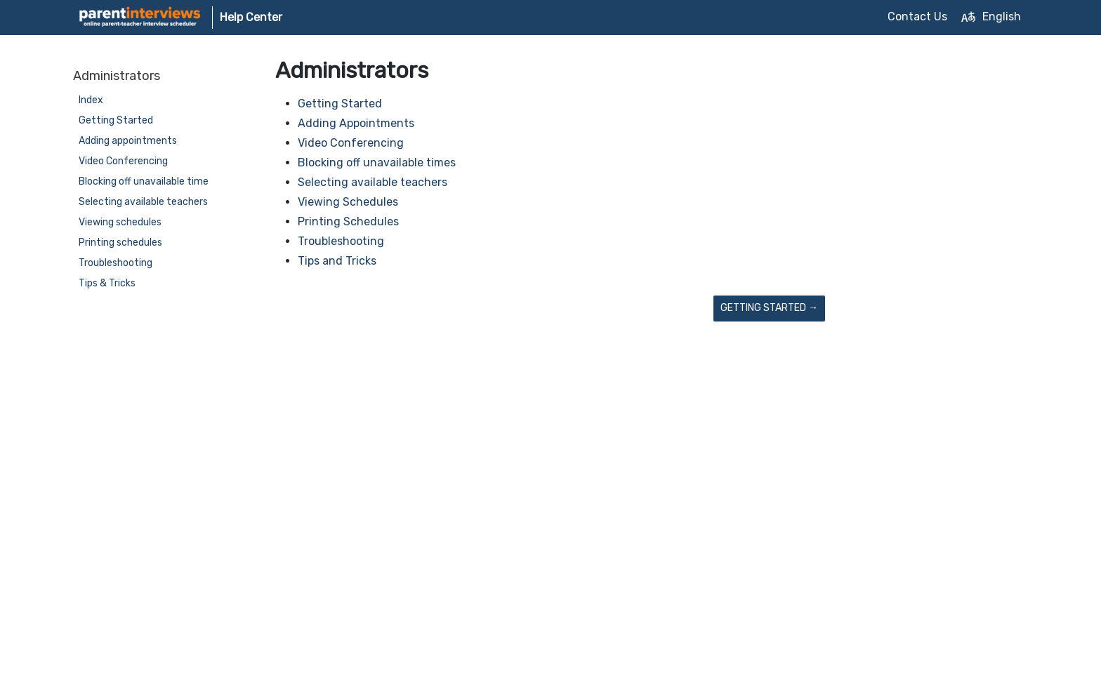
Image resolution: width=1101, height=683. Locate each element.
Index (91, 100)
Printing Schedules (348, 221)
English (991, 17)
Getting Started (116, 120)
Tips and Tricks (337, 260)
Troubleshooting (115, 263)
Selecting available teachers (143, 202)
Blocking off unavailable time (144, 181)
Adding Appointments (356, 123)
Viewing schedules (120, 222)
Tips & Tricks (107, 283)
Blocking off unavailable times (377, 162)
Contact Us (917, 16)
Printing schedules (120, 242)
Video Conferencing (123, 161)
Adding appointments (128, 141)
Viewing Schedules (348, 201)
